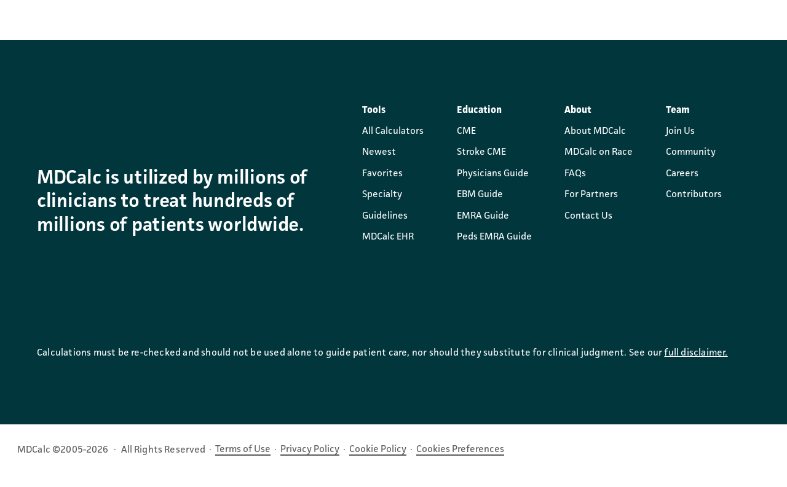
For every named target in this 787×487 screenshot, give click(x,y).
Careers (682, 174)
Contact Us (588, 216)
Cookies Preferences (460, 449)
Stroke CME (481, 152)
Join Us (680, 131)
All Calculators (393, 131)
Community (691, 152)
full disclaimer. (695, 353)
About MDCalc (595, 131)
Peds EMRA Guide (494, 237)
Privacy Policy (309, 449)
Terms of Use (243, 449)
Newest (379, 152)
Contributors (694, 195)
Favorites (382, 174)
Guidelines (385, 216)
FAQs (575, 174)
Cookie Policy (377, 449)
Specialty (382, 195)
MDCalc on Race (598, 152)
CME (466, 131)
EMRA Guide (483, 216)
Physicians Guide (493, 174)
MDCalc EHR (388, 237)
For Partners (591, 195)
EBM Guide (480, 195)
